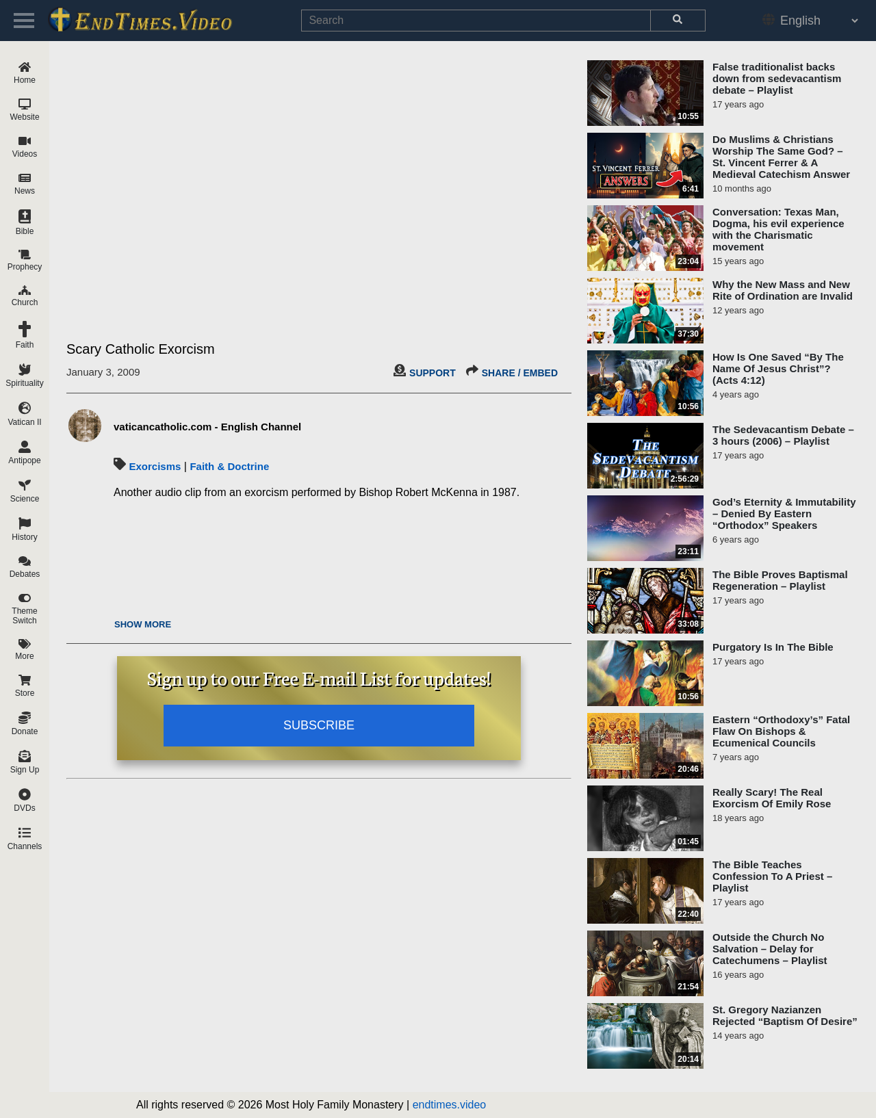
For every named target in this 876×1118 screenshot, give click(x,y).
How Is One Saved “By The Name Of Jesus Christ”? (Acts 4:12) (778, 368)
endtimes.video (450, 1104)
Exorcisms (155, 466)
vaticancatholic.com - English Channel (207, 426)
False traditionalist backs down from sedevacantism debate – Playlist (776, 78)
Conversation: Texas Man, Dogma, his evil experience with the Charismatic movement (778, 229)
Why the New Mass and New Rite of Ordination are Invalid (782, 290)
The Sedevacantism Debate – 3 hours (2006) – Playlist (783, 435)
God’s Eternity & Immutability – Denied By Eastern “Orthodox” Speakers (783, 513)
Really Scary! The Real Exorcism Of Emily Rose (771, 797)
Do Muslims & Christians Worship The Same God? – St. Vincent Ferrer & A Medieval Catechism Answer (781, 156)
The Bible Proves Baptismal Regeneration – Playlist (780, 580)
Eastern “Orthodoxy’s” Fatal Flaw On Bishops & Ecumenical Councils (781, 731)
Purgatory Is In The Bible (773, 647)
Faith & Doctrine (229, 466)
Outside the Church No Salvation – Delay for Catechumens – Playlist (769, 948)
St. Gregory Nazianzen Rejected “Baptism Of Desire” (785, 1015)
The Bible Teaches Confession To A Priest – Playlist (772, 876)
